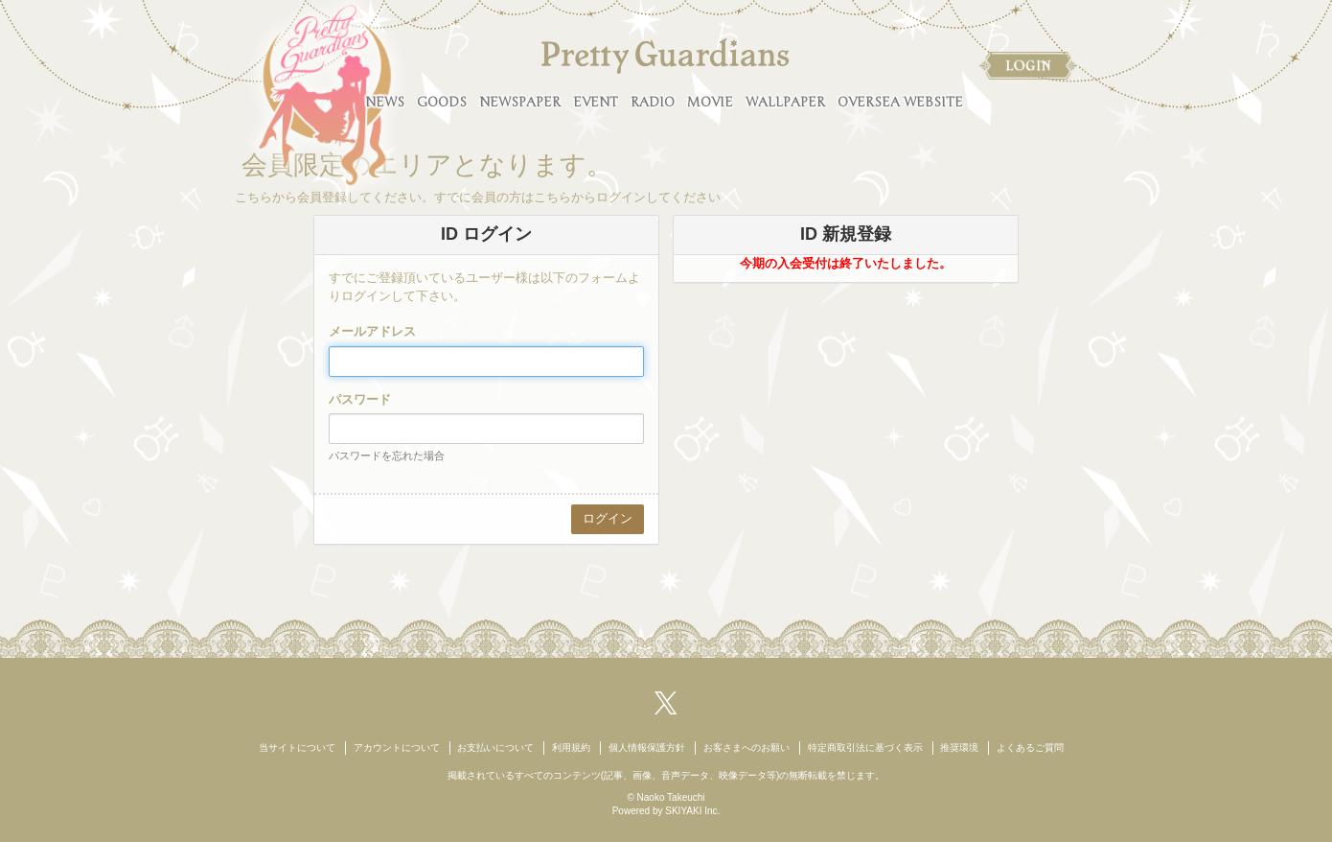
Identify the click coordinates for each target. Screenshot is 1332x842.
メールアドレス (372, 331)
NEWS (384, 102)
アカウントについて (397, 747)
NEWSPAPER (520, 102)
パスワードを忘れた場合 (387, 455)
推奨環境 (959, 747)
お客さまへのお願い (746, 747)
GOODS (442, 102)
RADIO (653, 102)
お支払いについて (495, 747)
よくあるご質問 (1030, 747)
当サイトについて (297, 747)
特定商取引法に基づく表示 (865, 747)
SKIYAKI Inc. (692, 811)
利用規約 (571, 747)
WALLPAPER (785, 102)
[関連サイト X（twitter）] (666, 701)
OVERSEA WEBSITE (900, 102)
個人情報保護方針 (647, 747)
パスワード (360, 399)
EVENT (595, 102)
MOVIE (710, 102)
